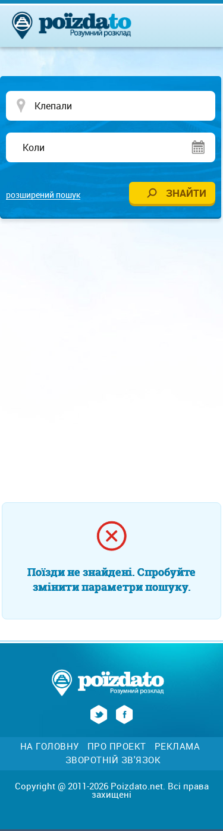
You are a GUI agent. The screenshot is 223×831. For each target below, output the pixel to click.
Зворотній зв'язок (113, 760)
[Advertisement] (111, 348)
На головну (49, 746)
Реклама (177, 746)
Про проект (116, 746)
